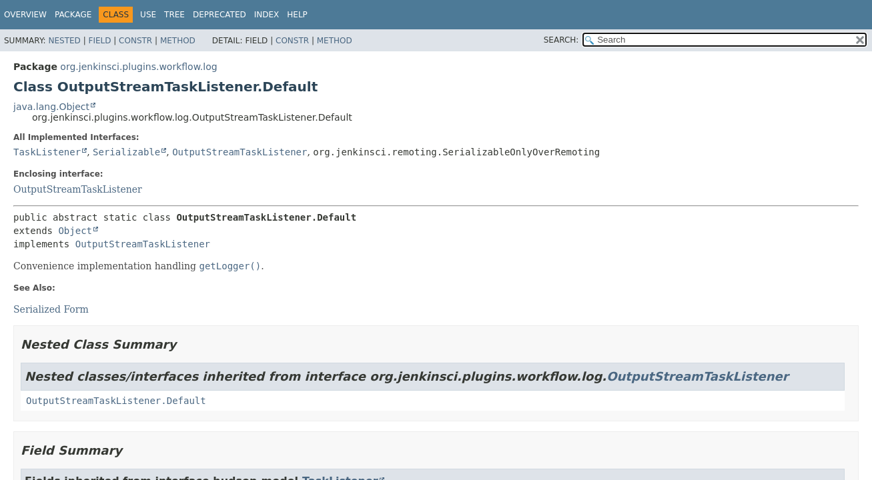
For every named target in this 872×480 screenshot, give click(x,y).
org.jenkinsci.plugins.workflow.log (138, 66)
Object (75, 230)
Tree (174, 14)
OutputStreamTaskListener (239, 152)
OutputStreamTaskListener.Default (116, 400)
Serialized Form (51, 309)
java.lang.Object (51, 106)
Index (267, 14)
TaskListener (47, 152)
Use (148, 14)
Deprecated (219, 14)
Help (297, 14)
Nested (64, 40)
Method (177, 40)
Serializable (126, 152)
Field (99, 40)
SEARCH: (561, 40)
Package (73, 14)
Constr (135, 40)
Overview (25, 14)
